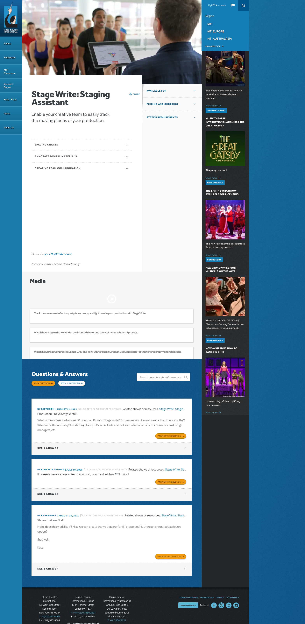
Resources (9, 57)
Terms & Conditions (188, 591)
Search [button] (243, 5)
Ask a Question (42, 383)
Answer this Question (169, 431)
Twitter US (221, 599)
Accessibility (233, 591)
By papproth (45, 405)
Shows (7, 43)
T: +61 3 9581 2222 (117, 614)
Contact (220, 591)
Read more (214, 105)
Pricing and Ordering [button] (162, 104)
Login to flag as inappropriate (101, 405)
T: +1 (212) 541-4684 (49, 610)
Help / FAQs (10, 99)
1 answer (47, 443)
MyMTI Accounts (217, 5)
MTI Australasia (219, 38)
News (7, 113)
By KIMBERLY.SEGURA (50, 465)
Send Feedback (188, 599)
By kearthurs (46, 510)
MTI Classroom (10, 71)
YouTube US (229, 599)
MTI (209, 24)
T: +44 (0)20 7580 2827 (83, 606)
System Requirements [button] (162, 117)
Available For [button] (157, 90)
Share (136, 94)
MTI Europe (215, 31)
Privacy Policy (207, 591)
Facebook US (214, 599)
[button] (232, 5)
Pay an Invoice (212, 46)
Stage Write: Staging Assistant (178, 405)
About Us (9, 127)
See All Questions (70, 383)
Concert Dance (8, 85)
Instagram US (236, 599)
